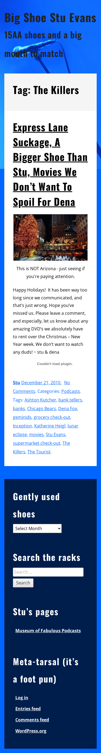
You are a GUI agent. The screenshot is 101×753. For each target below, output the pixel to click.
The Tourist (39, 452)
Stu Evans (55, 434)
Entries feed (28, 709)
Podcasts (70, 391)
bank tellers (70, 400)
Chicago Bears (41, 408)
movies (36, 434)
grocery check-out (52, 417)
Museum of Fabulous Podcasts (48, 631)
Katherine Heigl (49, 426)
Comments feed (32, 720)
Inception (22, 426)
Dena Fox (67, 408)
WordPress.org (30, 731)
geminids (22, 417)
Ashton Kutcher (40, 400)
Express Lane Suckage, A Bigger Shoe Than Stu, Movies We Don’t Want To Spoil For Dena (50, 164)
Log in (21, 698)
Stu (16, 383)
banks (19, 408)
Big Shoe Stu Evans (50, 17)
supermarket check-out (36, 443)
